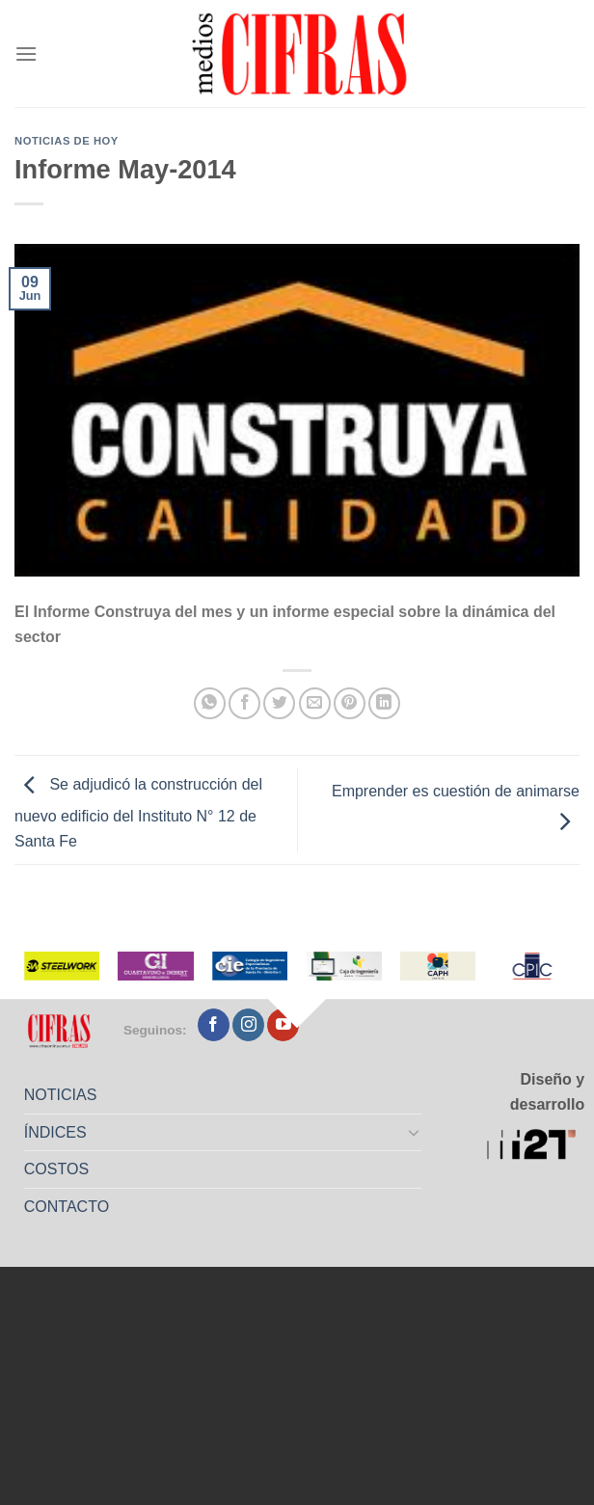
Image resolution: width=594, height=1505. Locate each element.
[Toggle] (414, 1131)
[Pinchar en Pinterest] (349, 703)
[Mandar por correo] (315, 703)
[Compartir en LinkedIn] (384, 703)
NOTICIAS (60, 1095)
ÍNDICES (55, 1132)
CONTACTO (66, 1206)
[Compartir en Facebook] (244, 703)
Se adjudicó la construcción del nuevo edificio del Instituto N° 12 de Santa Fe (138, 812)
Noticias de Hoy (66, 141)
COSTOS (56, 1169)
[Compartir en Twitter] (279, 703)
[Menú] (26, 53)
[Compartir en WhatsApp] (210, 703)
